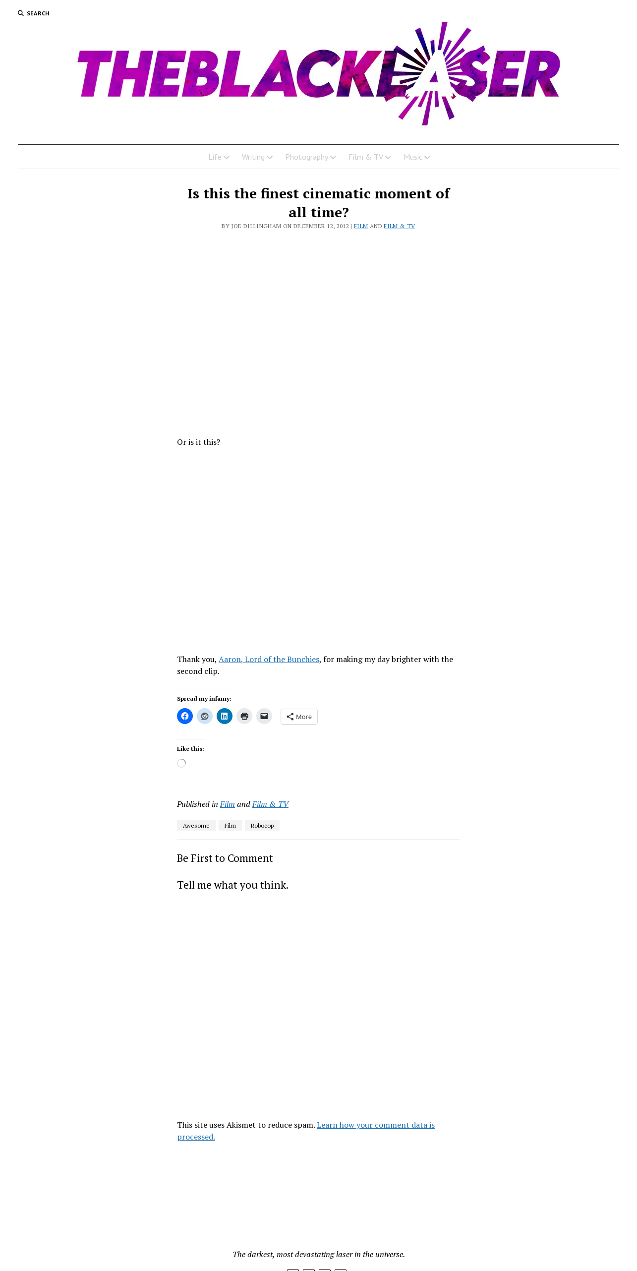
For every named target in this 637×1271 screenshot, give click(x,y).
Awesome (196, 825)
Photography (306, 157)
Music (413, 157)
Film (361, 226)
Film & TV (365, 157)
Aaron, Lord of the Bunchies (269, 659)
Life (215, 157)
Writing (253, 157)
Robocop (262, 825)
